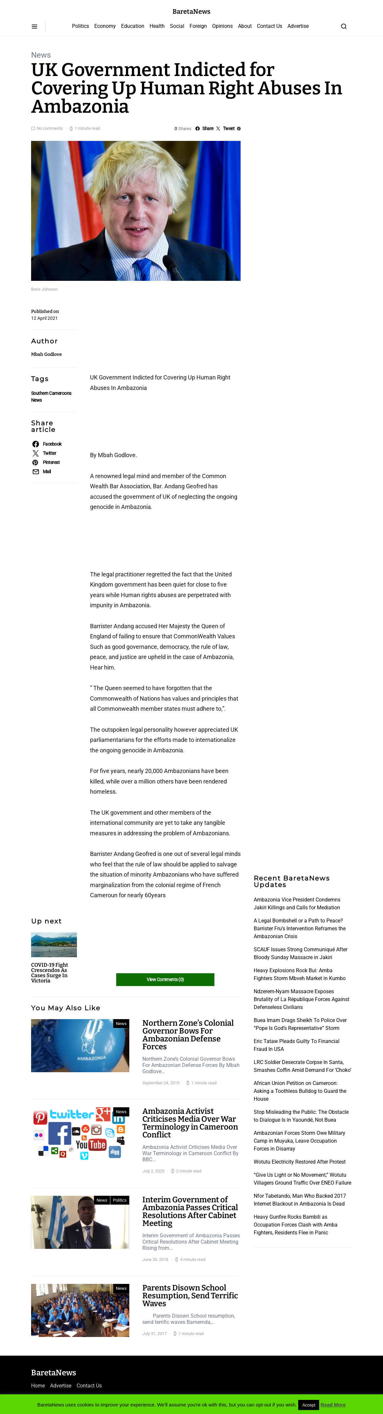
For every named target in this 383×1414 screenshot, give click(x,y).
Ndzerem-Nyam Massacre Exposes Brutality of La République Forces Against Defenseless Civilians (301, 999)
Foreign (198, 26)
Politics (80, 26)
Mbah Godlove (46, 354)
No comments (50, 128)
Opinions (222, 26)
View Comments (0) (165, 979)
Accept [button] (308, 1405)
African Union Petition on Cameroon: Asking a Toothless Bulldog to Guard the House (300, 1091)
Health (157, 26)
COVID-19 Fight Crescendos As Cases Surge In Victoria (49, 973)
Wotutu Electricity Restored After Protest (300, 1162)
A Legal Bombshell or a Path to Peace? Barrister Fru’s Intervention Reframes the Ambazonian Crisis (300, 928)
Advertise (298, 26)
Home (38, 1386)
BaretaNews (191, 11)
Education (132, 26)
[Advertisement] (142, 335)
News (41, 55)
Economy (105, 26)
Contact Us (269, 26)
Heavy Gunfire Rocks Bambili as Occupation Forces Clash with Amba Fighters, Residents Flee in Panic (295, 1225)
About (245, 26)
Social (177, 26)
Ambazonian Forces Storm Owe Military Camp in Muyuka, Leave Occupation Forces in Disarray (299, 1141)
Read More (333, 1404)
